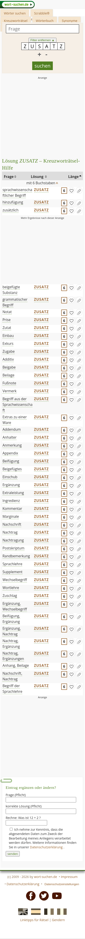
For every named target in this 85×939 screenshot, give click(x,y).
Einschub (9, 476)
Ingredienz (11, 500)
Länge (73, 176)
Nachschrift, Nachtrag (12, 676)
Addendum (11, 429)
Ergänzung (11, 484)
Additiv (8, 359)
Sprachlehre (12, 563)
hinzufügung (12, 202)
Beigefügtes (12, 468)
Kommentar (12, 508)
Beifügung (10, 461)
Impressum (69, 877)
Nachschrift (11, 524)
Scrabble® (41, 13)
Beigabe (9, 367)
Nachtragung (13, 540)
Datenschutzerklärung (46, 847)
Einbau (8, 335)
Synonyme (69, 21)
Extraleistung (13, 492)
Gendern (58, 920)
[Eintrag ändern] (79, 190)
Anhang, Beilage (15, 665)
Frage (9, 176)
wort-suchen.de (45, 877)
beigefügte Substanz (11, 289)
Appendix (10, 453)
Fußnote (9, 383)
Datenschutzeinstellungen (61, 884)
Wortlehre (10, 587)
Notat (7, 311)
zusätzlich (10, 210)
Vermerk (9, 390)
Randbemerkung (16, 555)
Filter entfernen (42, 40)
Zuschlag (9, 595)
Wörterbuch (44, 21)
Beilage (8, 375)
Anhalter (9, 437)
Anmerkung (12, 445)
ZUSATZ (41, 189)
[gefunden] (71, 190)
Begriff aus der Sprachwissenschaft (17, 404)
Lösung (37, 176)
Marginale (10, 516)
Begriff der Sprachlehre (12, 688)
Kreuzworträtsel (15, 21)
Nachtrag (10, 532)
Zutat (6, 327)
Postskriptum (13, 548)
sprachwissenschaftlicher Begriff (17, 192)
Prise (6, 319)
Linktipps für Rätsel (34, 920)
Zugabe (8, 351)
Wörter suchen (15, 13)
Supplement (12, 571)
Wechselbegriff (14, 579)
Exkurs (7, 343)
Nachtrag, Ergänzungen (13, 656)
